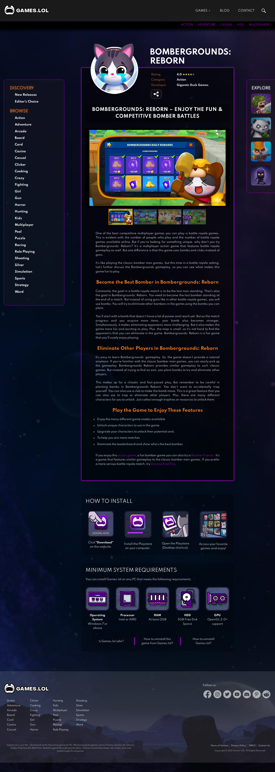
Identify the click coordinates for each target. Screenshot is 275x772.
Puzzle (20, 238)
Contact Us (264, 745)
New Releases (26, 95)
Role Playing (25, 251)
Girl (18, 191)
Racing (20, 245)
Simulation (23, 271)
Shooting (22, 258)
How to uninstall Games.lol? (203, 641)
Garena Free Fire (163, 464)
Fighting (21, 184)
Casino (20, 151)
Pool (18, 231)
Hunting (21, 211)
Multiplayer (259, 24)
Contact (246, 10)
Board (20, 138)
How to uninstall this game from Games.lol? (157, 641)
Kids (240, 24)
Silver (19, 265)
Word (19, 292)
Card (19, 144)
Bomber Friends (202, 455)
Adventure (207, 24)
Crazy (19, 178)
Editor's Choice (26, 101)
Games (201, 10)
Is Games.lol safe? (111, 641)
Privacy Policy (238, 745)
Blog (225, 10)
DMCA (252, 745)
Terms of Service (219, 745)
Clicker (20, 164)
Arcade (20, 131)
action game (127, 455)
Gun (18, 198)
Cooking (21, 171)
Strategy (22, 285)
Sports (20, 278)
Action (187, 24)
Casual (226, 24)
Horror (20, 205)
